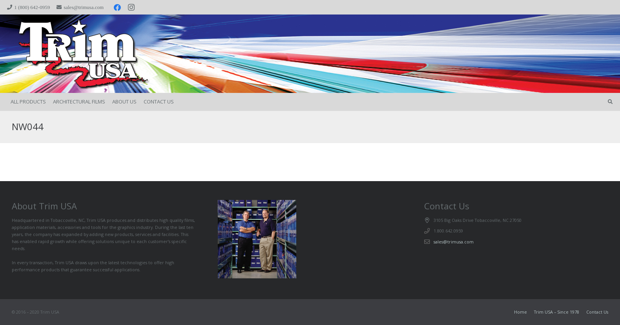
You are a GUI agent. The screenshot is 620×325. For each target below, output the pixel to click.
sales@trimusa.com (454, 242)
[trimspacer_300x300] (67, 54)
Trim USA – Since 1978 (556, 312)
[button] (610, 102)
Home (520, 312)
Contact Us (597, 312)
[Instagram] (131, 7)
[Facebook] (117, 7)
